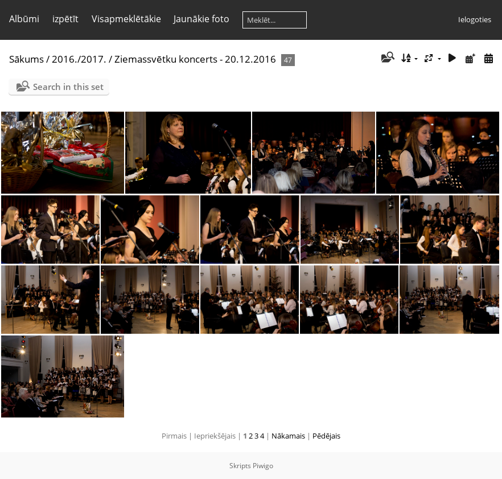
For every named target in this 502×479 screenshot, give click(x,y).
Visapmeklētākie (126, 19)
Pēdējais (326, 436)
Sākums (26, 58)
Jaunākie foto (201, 19)
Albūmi (24, 19)
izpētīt (65, 19)
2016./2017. (79, 58)
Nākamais (288, 436)
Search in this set (68, 86)
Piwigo (263, 465)
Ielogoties (474, 19)
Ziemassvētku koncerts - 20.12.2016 (195, 58)
